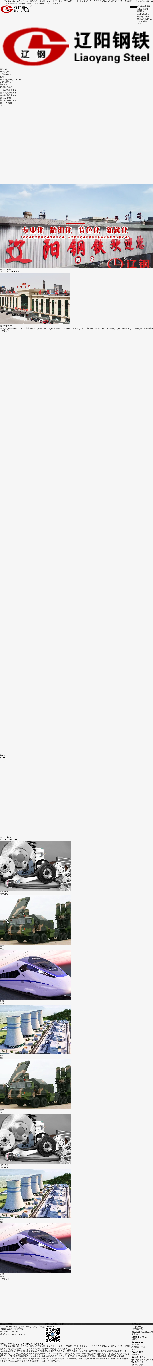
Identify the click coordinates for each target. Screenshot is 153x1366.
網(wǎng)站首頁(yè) (145, 6)
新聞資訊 (140, 11)
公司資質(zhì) (5, 77)
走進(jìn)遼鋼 (142, 9)
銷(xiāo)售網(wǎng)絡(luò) (142, 1360)
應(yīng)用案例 (143, 16)
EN (140, 24)
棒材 (133, 1349)
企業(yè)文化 (5, 82)
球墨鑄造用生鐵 (138, 1347)
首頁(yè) (3, 69)
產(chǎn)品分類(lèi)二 (9, 93)
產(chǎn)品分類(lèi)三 (9, 95)
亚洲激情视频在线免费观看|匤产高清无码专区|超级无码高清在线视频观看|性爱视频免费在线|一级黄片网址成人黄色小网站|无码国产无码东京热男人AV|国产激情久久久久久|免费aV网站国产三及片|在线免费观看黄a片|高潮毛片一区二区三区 (65, 1358)
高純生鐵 (135, 1345)
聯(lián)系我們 (143, 21)
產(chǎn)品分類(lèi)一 (9, 90)
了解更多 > (5, 1279)
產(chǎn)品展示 (143, 14)
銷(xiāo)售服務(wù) (144, 19)
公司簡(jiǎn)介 (6, 74)
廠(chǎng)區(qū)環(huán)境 (11, 80)
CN (138, 24)
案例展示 (135, 1354)
